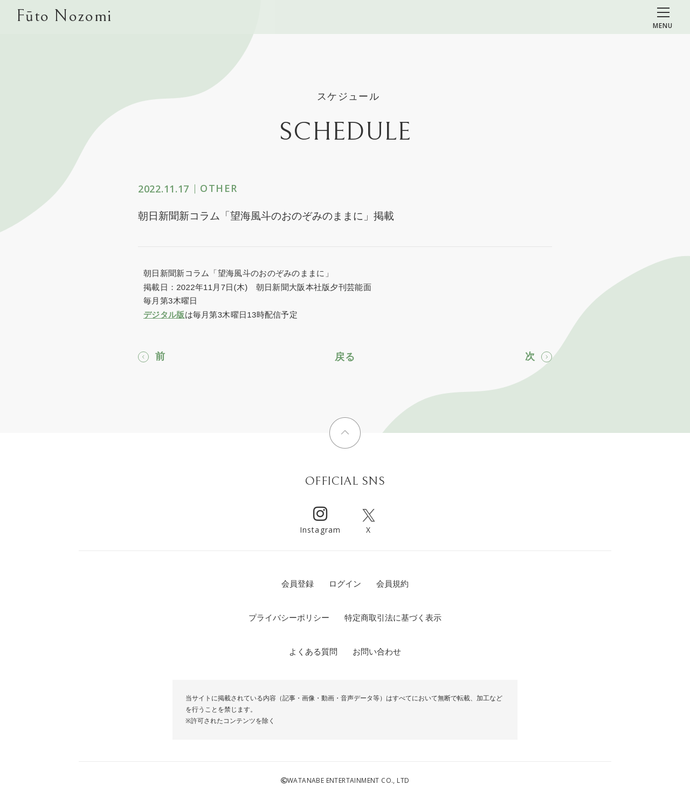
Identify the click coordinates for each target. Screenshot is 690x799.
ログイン (345, 583)
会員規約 (392, 583)
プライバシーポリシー (289, 617)
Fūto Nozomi (64, 16)
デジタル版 (164, 314)
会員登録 (297, 583)
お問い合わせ (377, 651)
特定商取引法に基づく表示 (392, 617)
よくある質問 (313, 651)
